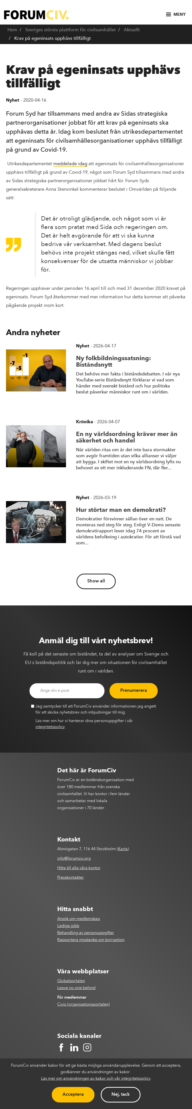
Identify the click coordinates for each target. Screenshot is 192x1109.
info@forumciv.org (74, 859)
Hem (12, 30)
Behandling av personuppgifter (85, 933)
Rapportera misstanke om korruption (90, 940)
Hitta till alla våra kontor (78, 868)
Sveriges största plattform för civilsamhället (70, 30)
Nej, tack (121, 1094)
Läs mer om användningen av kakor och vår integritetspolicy (95, 1079)
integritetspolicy (50, 727)
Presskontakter (70, 878)
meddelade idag (70, 164)
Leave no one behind (76, 988)
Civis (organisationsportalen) (83, 1005)
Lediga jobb (68, 926)
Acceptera (73, 1094)
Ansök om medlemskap (78, 919)
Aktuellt (132, 30)
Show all (96, 581)
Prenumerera (133, 690)
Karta (123, 849)
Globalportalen (71, 981)
